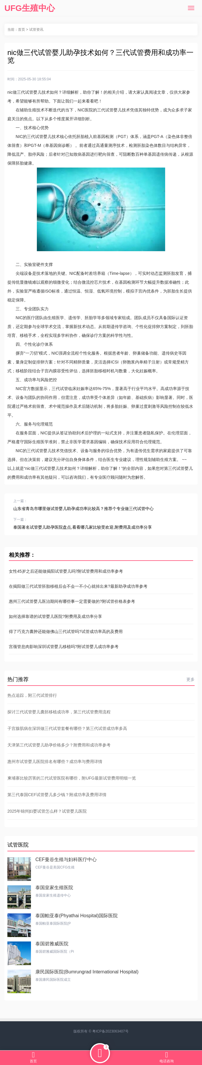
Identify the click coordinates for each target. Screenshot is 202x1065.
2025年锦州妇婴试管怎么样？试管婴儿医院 (47, 811)
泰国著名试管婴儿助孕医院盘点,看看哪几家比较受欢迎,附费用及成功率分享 (82, 527)
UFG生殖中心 (29, 8)
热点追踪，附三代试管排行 (32, 695)
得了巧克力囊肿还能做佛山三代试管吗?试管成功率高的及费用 (66, 631)
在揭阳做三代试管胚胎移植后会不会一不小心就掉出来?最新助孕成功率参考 (78, 586)
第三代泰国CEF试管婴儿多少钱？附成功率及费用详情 (56, 794)
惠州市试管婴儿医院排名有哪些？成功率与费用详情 (54, 761)
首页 (21, 29)
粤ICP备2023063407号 (110, 1031)
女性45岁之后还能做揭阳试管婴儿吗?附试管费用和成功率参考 (66, 571)
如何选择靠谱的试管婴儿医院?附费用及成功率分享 (55, 616)
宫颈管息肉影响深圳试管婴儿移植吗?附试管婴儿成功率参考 (64, 646)
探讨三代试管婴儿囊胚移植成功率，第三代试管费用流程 (59, 712)
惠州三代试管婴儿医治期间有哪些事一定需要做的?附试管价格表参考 (72, 601)
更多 (190, 679)
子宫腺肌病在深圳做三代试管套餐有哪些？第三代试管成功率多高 (67, 728)
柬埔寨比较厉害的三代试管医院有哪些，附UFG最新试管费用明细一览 (71, 778)
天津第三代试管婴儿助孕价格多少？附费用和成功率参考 (59, 745)
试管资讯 (36, 29)
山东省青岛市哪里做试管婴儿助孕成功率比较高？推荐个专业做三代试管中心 (83, 508)
